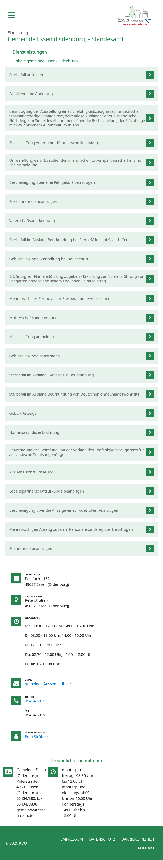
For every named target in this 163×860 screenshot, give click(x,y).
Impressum (72, 839)
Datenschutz (102, 839)
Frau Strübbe (36, 736)
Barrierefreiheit (138, 839)
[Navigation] (11, 15)
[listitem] (81, 74)
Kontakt (146, 847)
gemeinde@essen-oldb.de (48, 683)
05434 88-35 (35, 701)
